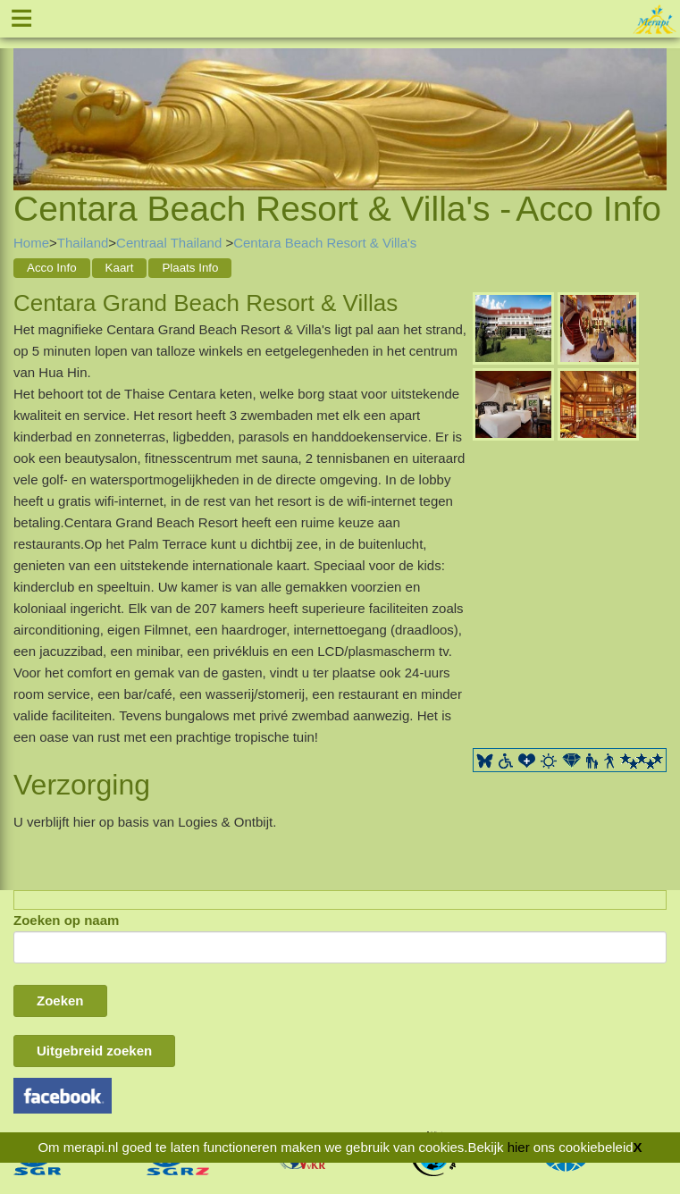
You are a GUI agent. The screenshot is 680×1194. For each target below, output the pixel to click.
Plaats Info (190, 267)
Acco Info (52, 267)
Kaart (119, 267)
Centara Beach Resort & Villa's (324, 242)
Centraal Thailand (170, 242)
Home (31, 242)
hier (519, 1147)
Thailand (83, 242)
